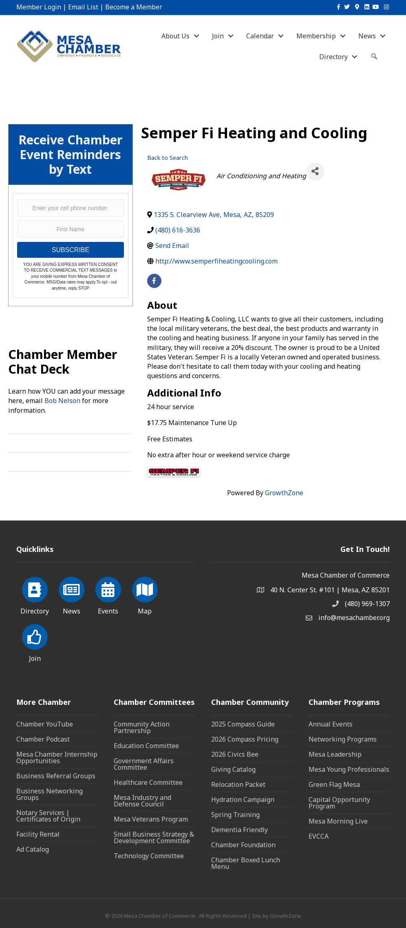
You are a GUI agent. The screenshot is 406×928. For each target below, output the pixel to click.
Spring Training (235, 814)
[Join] (35, 641)
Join (218, 35)
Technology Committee (149, 855)
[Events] (108, 594)
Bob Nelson (62, 400)
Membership (316, 35)
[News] (71, 594)
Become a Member (133, 6)
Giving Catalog (233, 769)
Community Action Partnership (142, 727)
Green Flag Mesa (334, 784)
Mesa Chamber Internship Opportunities (56, 757)
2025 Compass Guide (243, 724)
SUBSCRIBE (70, 249)
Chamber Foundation (243, 844)
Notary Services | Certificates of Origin (48, 816)
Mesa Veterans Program (151, 819)
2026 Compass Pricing (244, 739)
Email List (83, 6)
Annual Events (331, 724)
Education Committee (146, 745)
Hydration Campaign (242, 799)
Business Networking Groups (49, 794)
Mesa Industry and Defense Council (142, 800)
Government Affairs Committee (144, 764)
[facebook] (154, 281)
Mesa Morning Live (338, 821)
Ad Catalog (32, 849)
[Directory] (35, 594)
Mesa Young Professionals (349, 769)
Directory (333, 56)
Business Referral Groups (55, 775)
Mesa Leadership (335, 754)
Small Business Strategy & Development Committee (154, 837)
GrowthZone (284, 492)
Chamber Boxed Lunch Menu (245, 863)
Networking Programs (343, 739)
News (367, 35)
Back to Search (167, 158)
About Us (175, 35)
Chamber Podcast (43, 739)
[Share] (315, 171)
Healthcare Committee (148, 782)
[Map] (145, 594)
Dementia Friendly (239, 829)
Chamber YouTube (44, 724)
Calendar (260, 35)
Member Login (38, 6)
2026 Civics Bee (234, 754)
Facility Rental (38, 834)
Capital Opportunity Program (339, 803)
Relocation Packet (238, 784)
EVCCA (319, 836)
